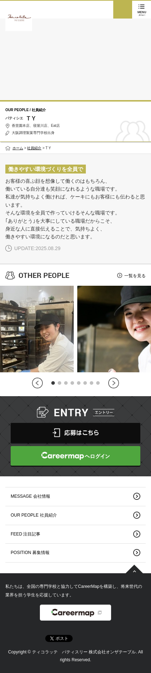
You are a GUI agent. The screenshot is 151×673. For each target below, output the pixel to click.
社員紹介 (34, 148)
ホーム (17, 148)
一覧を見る (135, 275)
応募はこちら (75, 432)
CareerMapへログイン (75, 456)
